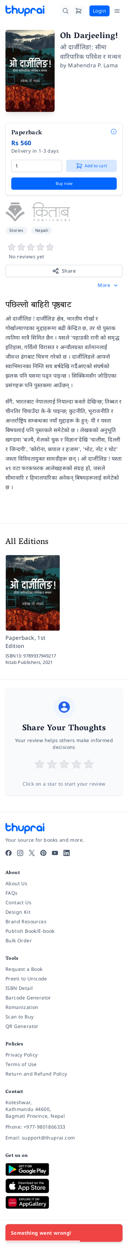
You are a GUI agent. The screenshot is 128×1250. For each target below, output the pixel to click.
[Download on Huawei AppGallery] (64, 1202)
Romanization (22, 1007)
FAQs (11, 893)
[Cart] (78, 10)
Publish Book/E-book (30, 931)
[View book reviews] (64, 251)
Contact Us (18, 902)
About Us (16, 883)
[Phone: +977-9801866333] (64, 1127)
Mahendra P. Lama (93, 65)
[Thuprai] (24, 10)
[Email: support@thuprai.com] (64, 1137)
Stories (16, 230)
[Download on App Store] (64, 1186)
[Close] (113, 1233)
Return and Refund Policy (36, 1074)
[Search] (65, 10)
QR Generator (22, 1026)
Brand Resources (25, 921)
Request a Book (24, 969)
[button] (108, 285)
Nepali (41, 230)
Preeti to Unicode (26, 978)
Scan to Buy (19, 1016)
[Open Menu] (117, 10)
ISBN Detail (19, 988)
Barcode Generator (28, 997)
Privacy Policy (21, 1054)
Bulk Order (18, 940)
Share (64, 271)
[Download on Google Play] (64, 1169)
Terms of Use (21, 1064)
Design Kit (17, 912)
